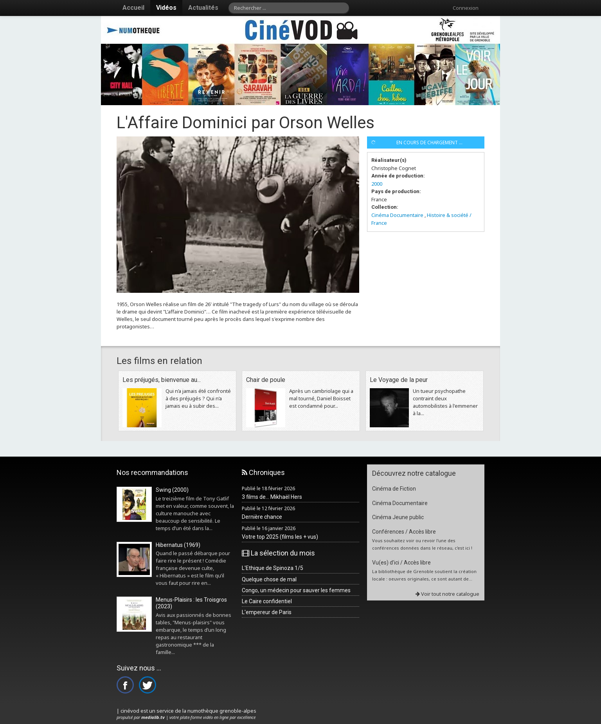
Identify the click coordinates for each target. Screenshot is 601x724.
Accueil (133, 7)
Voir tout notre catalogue (447, 593)
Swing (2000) (172, 490)
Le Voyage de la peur (399, 380)
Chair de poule (265, 380)
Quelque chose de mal (269, 579)
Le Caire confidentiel (267, 601)
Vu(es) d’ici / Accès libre (401, 562)
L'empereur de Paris (267, 612)
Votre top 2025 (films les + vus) (280, 537)
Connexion (466, 7)
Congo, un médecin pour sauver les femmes (296, 590)
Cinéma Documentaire (397, 215)
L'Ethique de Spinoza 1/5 (272, 568)
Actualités (203, 7)
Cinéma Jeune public (398, 517)
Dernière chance (262, 517)
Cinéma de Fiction (394, 489)
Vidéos (166, 7)
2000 (376, 183)
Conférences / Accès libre (404, 532)
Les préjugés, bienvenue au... (161, 380)
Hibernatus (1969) (178, 545)
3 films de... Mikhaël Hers (272, 497)
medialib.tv (153, 717)
